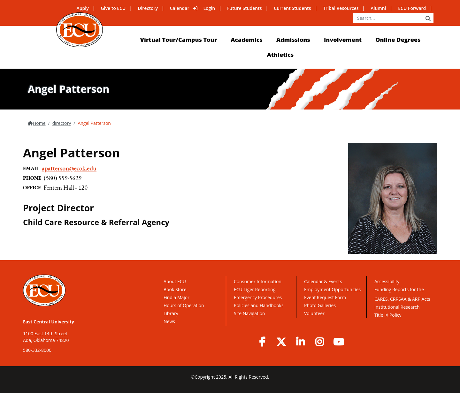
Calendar (179, 8)
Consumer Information (257, 281)
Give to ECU (113, 8)
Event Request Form (325, 297)
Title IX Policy (388, 315)
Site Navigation (249, 313)
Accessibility (386, 281)
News (169, 321)
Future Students (244, 8)
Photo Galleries (320, 305)
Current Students (292, 8)
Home (39, 123)
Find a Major (176, 297)
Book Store (175, 289)
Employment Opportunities (332, 289)
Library (171, 313)
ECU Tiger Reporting (254, 289)
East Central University (48, 322)
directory (61, 123)
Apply (83, 8)
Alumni (378, 8)
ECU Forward (412, 8)
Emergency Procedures (258, 297)
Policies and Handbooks (259, 305)
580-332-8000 (37, 350)
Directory (148, 8)
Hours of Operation (184, 305)
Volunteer (314, 313)
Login (209, 8)
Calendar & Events (323, 281)
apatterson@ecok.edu (69, 168)
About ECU (175, 281)
